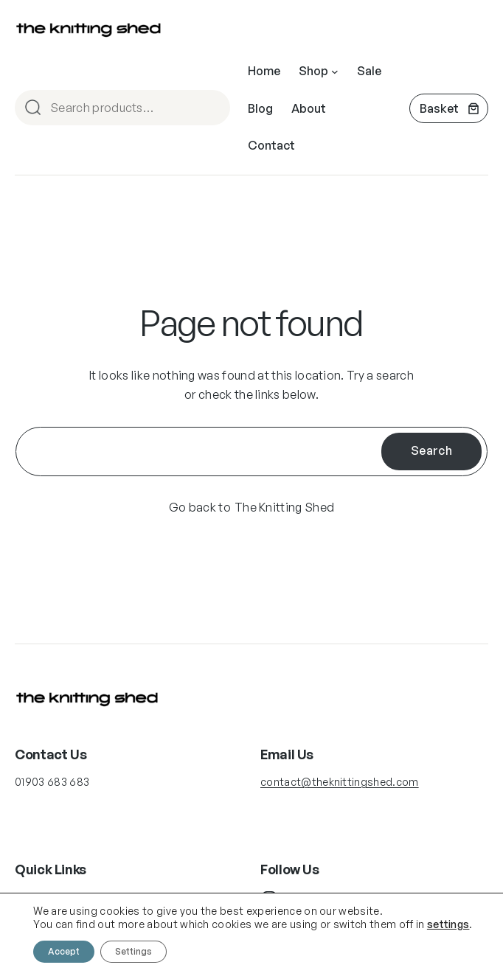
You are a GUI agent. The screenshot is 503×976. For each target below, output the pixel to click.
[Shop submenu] (335, 71)
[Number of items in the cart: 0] (448, 108)
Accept (64, 951)
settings (448, 924)
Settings (133, 951)
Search (212, 109)
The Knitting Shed (284, 507)
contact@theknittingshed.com (339, 781)
